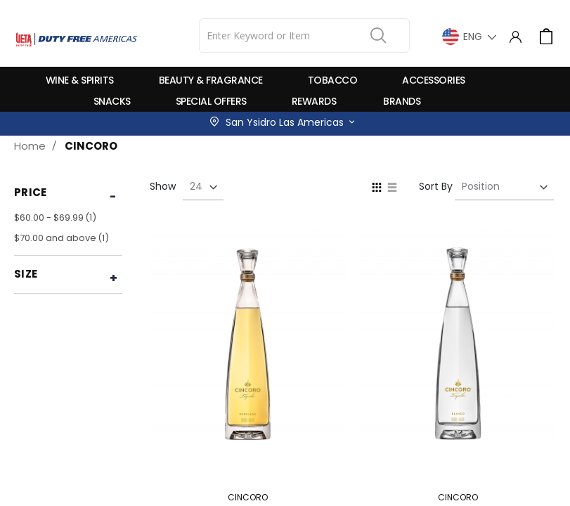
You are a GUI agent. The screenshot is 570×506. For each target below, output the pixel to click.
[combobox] (304, 35)
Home (30, 145)
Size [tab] (25, 273)
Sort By (436, 186)
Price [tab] (30, 192)
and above (63, 238)
